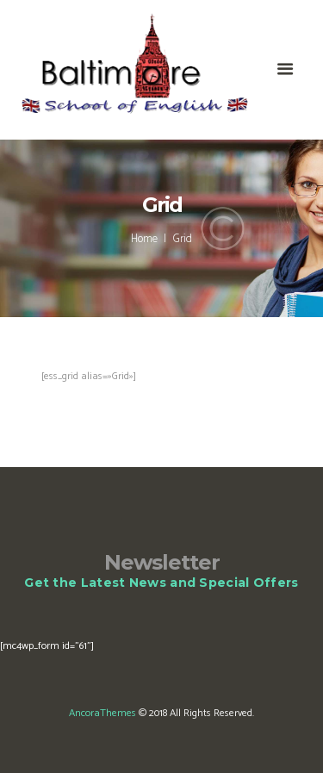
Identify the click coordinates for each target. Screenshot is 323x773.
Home (144, 239)
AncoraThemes (102, 713)
